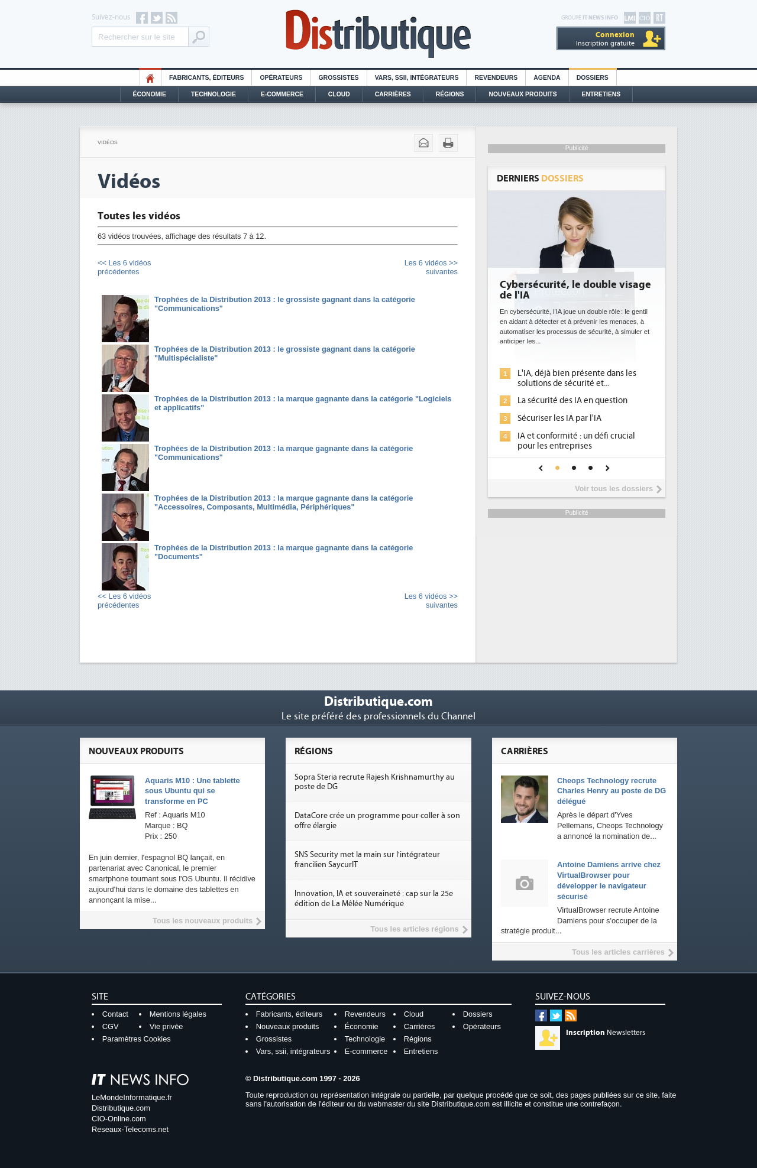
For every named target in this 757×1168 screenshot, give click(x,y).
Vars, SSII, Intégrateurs (417, 77)
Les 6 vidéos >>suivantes (431, 267)
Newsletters (605, 1033)
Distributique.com (121, 1108)
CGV (110, 1026)
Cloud (339, 94)
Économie (149, 94)
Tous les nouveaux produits (203, 920)
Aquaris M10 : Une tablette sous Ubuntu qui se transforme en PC (192, 791)
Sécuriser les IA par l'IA (559, 418)
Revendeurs (495, 77)
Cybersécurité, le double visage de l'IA (575, 290)
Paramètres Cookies (136, 1038)
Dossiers (593, 77)
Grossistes (338, 77)
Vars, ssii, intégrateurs (293, 1051)
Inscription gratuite (605, 38)
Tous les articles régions (414, 928)
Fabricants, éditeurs (206, 77)
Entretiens (601, 94)
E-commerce (282, 94)
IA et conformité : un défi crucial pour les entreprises (576, 441)
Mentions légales (178, 1014)
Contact (115, 1014)
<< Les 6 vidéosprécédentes (124, 267)
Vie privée (166, 1026)
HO (150, 78)
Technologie (213, 94)
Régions (450, 94)
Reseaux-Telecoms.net (130, 1129)
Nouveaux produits (287, 1026)
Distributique (378, 34)
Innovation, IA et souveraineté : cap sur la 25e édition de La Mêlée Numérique (374, 899)
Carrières (393, 94)
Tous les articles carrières (618, 952)
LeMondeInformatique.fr (132, 1097)
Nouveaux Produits (523, 94)
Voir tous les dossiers (614, 488)
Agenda (546, 77)
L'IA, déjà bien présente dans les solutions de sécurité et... (576, 378)
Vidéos (108, 142)
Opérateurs (281, 77)
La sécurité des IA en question (572, 400)
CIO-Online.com (119, 1118)
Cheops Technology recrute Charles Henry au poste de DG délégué (611, 791)
